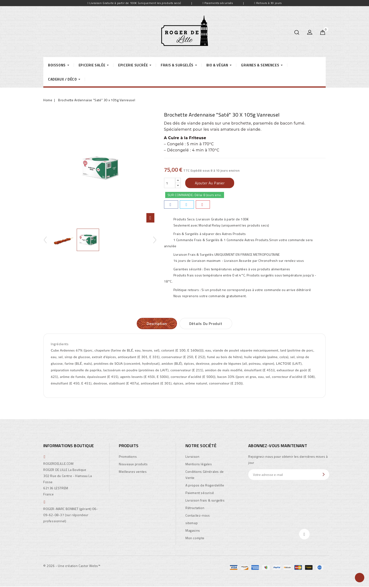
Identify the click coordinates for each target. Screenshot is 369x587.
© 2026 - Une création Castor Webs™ (71, 565)
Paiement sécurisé (199, 492)
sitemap (191, 522)
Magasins (192, 530)
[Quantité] (169, 183)
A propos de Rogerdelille (204, 485)
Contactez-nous (197, 515)
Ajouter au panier (210, 183)
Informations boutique (68, 445)
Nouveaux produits (133, 464)
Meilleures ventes (133, 471)
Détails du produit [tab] (205, 323)
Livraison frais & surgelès (205, 500)
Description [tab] (157, 323)
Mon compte (195, 537)
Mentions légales (198, 464)
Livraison (192, 456)
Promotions (128, 456)
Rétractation (194, 507)
